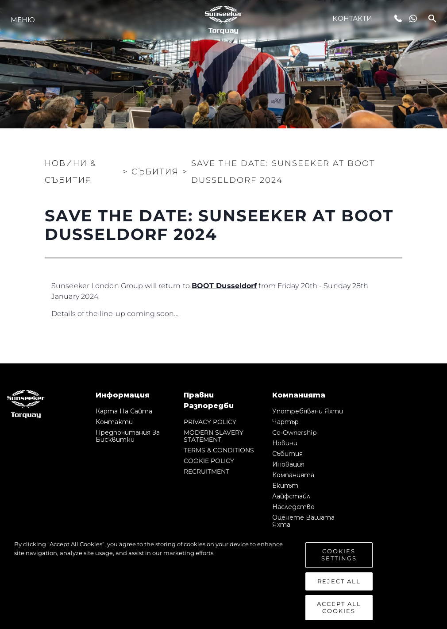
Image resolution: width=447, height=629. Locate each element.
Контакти (352, 18)
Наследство (293, 507)
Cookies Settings (339, 558)
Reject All (339, 583)
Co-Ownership (294, 432)
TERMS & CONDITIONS (219, 450)
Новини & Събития (70, 171)
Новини (284, 443)
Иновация (288, 464)
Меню (23, 19)
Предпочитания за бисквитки (128, 436)
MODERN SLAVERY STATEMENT (213, 436)
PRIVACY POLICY (210, 422)
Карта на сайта (124, 411)
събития (287, 454)
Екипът (285, 486)
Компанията (293, 475)
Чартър (285, 422)
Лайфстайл (291, 496)
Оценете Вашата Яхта (303, 521)
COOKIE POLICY (209, 461)
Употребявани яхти (307, 411)
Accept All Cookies (339, 610)
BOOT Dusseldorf (224, 286)
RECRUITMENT (206, 471)
